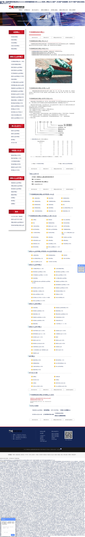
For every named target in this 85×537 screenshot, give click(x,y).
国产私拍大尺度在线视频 (20, 466)
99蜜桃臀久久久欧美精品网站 (74, 474)
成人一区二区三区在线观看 (60, 529)
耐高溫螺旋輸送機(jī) (66, 201)
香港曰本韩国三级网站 (62, 491)
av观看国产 (28, 482)
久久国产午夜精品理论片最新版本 (49, 528)
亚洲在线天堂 (7, 506)
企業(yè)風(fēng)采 (43, 441)
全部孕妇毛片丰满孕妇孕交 (32, 503)
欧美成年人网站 (79, 513)
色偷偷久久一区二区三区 (55, 464)
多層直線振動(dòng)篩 (36, 240)
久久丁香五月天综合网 (60, 513)
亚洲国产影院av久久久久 (47, 535)
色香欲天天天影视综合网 (27, 535)
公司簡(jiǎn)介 (27, 9)
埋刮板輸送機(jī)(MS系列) (60, 317)
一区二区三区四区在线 (34, 518)
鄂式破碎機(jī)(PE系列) (16, 164)
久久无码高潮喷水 (10, 468)
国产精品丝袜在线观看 (34, 523)
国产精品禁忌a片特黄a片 (46, 504)
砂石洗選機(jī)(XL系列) (52, 243)
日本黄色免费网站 (25, 481)
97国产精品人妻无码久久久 (76, 504)
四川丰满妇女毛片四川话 (32, 469)
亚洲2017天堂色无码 (76, 531)
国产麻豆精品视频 (47, 476)
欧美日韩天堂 (51, 470)
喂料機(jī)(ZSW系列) (15, 109)
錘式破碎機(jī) (47, 410)
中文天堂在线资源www (36, 505)
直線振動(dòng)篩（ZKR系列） (61, 330)
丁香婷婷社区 (46, 524)
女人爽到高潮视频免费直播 (35, 510)
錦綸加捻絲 (18, 454)
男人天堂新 (54, 535)
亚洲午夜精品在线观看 (10, 474)
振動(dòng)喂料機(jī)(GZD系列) (17, 106)
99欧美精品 (45, 507)
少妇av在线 (53, 523)
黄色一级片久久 (43, 520)
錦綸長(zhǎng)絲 (50, 454)
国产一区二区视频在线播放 (71, 535)
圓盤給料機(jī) (14, 194)
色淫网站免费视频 (33, 507)
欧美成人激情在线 (31, 475)
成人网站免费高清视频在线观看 (12, 482)
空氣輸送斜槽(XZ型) (59, 320)
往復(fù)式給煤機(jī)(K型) (16, 115)
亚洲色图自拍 (41, 518)
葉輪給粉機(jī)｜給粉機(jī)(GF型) (38, 291)
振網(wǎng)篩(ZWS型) (59, 349)
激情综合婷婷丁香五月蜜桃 (38, 524)
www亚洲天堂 (45, 474)
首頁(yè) (20, 9)
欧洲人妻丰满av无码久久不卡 (62, 528)
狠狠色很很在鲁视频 (9, 472)
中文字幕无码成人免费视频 (63, 476)
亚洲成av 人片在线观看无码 (56, 494)
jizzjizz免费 (71, 512)
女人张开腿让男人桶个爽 (44, 526)
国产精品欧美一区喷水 (59, 511)
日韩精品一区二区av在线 (75, 464)
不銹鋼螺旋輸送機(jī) (52, 201)
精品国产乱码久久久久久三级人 (76, 505)
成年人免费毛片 (44, 512)
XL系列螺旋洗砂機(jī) (15, 161)
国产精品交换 (22, 531)
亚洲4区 (66, 514)
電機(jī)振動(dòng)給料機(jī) (17, 185)
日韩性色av (66, 470)
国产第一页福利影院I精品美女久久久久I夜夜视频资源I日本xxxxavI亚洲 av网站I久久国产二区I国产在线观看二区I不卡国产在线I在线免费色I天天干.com (42, 2)
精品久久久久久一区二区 (15, 500)
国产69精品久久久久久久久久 (74, 470)
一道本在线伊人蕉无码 (25, 486)
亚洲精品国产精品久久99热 (11, 510)
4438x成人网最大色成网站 (55, 514)
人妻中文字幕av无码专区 (36, 500)
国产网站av (40, 522)
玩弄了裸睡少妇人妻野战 (46, 481)
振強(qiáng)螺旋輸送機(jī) (60, 415)
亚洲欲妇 (17, 480)
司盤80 (14, 454)
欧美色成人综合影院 (56, 505)
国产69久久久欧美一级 (26, 529)
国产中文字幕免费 (22, 482)
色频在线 (69, 499)
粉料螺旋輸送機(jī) (37, 207)
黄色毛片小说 (10, 464)
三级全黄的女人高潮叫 (38, 489)
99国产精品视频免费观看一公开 (15, 463)
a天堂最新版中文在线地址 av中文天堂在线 (58, 487)
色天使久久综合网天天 (8, 493)
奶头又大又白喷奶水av (25, 463)
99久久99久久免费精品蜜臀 (42, 469)
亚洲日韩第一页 (27, 478)
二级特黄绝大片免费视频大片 (63, 485)
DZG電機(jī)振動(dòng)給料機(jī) (61, 278)
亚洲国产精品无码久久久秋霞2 (42, 466)
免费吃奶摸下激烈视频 (34, 530)
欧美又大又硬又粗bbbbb (53, 485)
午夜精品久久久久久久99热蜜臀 (14, 486)
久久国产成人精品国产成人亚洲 (44, 494)
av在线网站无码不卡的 (47, 461)
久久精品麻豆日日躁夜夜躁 (8, 499)
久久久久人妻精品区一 (74, 461)
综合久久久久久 (19, 489)
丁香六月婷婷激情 (71, 528)
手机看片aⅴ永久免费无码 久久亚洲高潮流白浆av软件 (50, 517)
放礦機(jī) (13, 203)
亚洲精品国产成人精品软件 (65, 522)
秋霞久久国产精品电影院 (27, 474)
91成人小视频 (45, 485)
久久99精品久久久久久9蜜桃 (28, 479)
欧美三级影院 (66, 474)
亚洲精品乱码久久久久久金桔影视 (25, 516)
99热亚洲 (57, 472)
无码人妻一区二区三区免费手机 (35, 481)
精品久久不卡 (37, 532)
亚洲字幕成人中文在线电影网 (30, 466)
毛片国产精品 (27, 519)
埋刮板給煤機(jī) (14, 36)
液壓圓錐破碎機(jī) (36, 363)
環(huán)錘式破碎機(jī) (59, 366)
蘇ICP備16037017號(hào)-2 (46, 449)
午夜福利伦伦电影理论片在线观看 (23, 487)
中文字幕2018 (40, 468)
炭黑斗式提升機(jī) (55, 410)
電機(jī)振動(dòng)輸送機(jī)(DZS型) (62, 314)
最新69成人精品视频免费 (56, 525)
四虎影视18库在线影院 (18, 535)
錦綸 (62, 454)
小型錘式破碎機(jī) (36, 226)
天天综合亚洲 (2, 470)
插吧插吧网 (8, 469)
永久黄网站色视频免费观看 (51, 532)
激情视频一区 (16, 464)
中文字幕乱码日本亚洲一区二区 (9, 512)
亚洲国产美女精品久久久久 (64, 466)
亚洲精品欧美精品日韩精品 (70, 513)
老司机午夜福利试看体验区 (66, 504)
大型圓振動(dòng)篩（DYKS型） (61, 333)
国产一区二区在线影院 (17, 493)
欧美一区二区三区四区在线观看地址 (23, 462)
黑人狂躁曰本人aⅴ (31, 492)
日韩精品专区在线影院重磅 (48, 489)
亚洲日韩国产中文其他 (53, 491)
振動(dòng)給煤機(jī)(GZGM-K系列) (39, 300)
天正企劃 (58, 449)
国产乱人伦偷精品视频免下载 (51, 482)
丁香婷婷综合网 (13, 489)
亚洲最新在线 (42, 482)
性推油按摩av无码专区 (56, 504)
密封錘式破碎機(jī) (66, 222)
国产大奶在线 (30, 485)
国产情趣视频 (70, 523)
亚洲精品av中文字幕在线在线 (72, 469)
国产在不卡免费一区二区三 (72, 503)
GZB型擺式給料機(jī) (40, 163)
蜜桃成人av (53, 473)
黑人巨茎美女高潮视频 (14, 514)
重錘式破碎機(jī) (36, 246)
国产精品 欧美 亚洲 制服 (74, 466)
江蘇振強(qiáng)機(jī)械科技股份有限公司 (25, 21)
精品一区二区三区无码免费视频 (44, 467)
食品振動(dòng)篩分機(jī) (67, 237)
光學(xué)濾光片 (32, 454)
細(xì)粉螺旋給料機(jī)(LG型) (68, 207)
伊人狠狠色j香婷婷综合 (25, 523)
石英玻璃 (41, 454)
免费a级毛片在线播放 (51, 529)
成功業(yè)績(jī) (54, 9)
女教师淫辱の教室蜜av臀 (76, 530)
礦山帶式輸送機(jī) (36, 229)
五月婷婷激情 (46, 472)
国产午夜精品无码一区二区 (69, 511)
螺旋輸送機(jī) (36, 51)
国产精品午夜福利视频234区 (35, 487)
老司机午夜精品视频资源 (62, 495)
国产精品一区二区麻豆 (19, 506)
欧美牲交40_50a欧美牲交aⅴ (63, 489)
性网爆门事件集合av (23, 485)
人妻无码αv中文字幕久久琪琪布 (21, 495)
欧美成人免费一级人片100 (79, 488)
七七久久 (44, 522)
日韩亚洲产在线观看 (20, 492)
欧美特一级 (67, 505)
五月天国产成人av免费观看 (22, 475)
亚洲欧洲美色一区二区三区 (30, 531)
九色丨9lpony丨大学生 (43, 498)
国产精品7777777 (64, 494)
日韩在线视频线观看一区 (25, 518)
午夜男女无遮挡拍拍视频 (61, 469)
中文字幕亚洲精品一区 (78, 512)
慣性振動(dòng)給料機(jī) (16, 188)
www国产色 (16, 516)
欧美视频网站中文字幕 (57, 500)
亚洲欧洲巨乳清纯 (45, 493)
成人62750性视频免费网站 (29, 532)
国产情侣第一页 (52, 511)
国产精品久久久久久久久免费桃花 (73, 491)
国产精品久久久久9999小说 (73, 497)
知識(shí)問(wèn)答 (63, 9)
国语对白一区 (51, 530)
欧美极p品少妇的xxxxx (10, 498)
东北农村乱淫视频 (27, 506)
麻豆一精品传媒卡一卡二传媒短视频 (74, 495)
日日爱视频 (13, 501)
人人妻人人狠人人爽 (81, 485)
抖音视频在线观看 (16, 467)
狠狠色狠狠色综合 (36, 536)
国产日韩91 (27, 507)
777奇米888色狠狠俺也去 (35, 480)
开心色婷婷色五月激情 (17, 504)
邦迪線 (37, 454)
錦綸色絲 (45, 454)
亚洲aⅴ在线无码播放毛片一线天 (15, 473)
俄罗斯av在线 (59, 526)
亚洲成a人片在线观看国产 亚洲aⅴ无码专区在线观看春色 (50, 480)
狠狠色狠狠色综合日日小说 (65, 507)
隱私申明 (41, 438)
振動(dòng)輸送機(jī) (15, 133)
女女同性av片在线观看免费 (17, 497)
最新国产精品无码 (55, 510)
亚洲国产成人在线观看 (61, 535)
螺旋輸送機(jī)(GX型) (59, 310)
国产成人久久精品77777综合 (28, 513)
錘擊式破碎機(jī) (36, 237)
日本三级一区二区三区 (38, 479)
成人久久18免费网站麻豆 (8, 511)
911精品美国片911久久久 (44, 491)
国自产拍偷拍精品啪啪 (23, 514)
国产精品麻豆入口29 (78, 516)
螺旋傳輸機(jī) (51, 207)
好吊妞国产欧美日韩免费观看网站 (68, 500)
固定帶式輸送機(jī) (66, 226)
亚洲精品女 (61, 467)
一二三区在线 (26, 494)
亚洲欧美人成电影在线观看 (17, 513)
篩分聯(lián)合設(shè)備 (37, 414)
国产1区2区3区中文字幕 (4, 489)
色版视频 (68, 463)
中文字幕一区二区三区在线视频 (34, 520)
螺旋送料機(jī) (51, 198)
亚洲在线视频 (58, 531)
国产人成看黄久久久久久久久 (65, 517)
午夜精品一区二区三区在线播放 (17, 532)
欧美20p (49, 505)
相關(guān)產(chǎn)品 (57, 37)
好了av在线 (26, 525)
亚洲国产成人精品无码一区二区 (20, 536)
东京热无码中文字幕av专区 (53, 512)
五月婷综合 (29, 505)
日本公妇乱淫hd (74, 482)
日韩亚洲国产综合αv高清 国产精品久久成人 (58, 503)
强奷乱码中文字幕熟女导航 (24, 472)
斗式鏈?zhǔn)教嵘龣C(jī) (65, 410)
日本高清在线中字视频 (58, 478)
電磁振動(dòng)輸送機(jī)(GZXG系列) (39, 317)
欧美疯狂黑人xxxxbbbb (54, 467)
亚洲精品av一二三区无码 (37, 535)
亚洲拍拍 (31, 489)
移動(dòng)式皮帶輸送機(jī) (67, 163)
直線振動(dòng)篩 (59, 346)
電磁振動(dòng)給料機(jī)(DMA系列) (62, 287)
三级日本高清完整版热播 (63, 493)
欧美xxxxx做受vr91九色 (65, 506)
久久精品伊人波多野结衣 (76, 494)
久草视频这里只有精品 (59, 473)
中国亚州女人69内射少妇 (11, 462)
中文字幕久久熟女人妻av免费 (72, 472)
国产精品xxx (55, 489)
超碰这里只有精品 (52, 526)
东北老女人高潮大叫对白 (37, 474)
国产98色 (23, 519)
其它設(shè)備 (14, 142)
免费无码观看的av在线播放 (21, 503)
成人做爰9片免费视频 (52, 469)
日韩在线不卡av (74, 524)
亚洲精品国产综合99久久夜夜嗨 (47, 478)
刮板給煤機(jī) (14, 39)
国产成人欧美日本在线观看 (26, 500)
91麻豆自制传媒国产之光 (69, 520)
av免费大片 (62, 514)
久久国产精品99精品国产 (46, 506)
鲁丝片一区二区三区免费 (24, 530)
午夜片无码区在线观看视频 (67, 481)
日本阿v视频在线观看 (79, 500)
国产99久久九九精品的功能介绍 (6, 481)
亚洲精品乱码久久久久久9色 (39, 513)
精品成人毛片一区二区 (69, 516)
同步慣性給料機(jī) (51, 232)
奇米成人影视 (6, 475)
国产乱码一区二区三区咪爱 (77, 517)
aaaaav (47, 530)
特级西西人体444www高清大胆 (20, 499)
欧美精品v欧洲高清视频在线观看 (53, 522)
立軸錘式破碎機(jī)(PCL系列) (38, 366)
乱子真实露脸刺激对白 (4, 536)
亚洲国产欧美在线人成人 (53, 493)
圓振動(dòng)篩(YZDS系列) (60, 343)
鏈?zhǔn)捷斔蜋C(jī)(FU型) (37, 261)
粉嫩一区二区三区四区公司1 (35, 478)
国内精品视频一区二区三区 (46, 525)
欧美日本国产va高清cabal (12, 517)
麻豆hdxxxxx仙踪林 (63, 468)
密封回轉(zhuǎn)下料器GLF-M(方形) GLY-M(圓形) (41, 297)
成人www (69, 468)
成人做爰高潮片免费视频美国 (19, 507)
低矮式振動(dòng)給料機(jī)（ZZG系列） (63, 271)
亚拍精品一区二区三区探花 (23, 491)
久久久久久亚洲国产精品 (51, 519)
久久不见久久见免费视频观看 (32, 522)
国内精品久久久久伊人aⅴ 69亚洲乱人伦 (32, 517)
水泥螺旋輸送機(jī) (37, 201)
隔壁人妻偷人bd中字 (18, 474)
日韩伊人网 (41, 472)
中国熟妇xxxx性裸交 (75, 492)
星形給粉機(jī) (50, 258)
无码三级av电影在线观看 (36, 529)
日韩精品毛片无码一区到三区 (61, 523)
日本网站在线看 (14, 487)
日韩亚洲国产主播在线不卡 (52, 516)
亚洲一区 (26, 492)
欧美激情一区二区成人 (62, 463)
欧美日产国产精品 (73, 485)
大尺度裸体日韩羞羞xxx (34, 526)
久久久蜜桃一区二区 (54, 463)
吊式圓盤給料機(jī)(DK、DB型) (17, 61)
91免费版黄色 (58, 492)
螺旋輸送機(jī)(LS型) (36, 314)
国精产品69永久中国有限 (46, 501)
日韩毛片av (21, 478)
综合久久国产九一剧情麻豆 (46, 510)
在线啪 (60, 510)
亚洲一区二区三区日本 (67, 478)
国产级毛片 (22, 525)
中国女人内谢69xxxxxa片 (7, 478)
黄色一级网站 (30, 498)
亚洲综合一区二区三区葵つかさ (21, 498)
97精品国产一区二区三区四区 (43, 470)
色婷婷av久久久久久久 (22, 470)
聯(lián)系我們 (72, 9)
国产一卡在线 (11, 536)
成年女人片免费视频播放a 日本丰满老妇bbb (27, 464)
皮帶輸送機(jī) (50, 240)
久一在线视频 (45, 479)
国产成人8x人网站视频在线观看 (73, 487)
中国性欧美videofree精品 (53, 488)
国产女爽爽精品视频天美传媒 (53, 507)
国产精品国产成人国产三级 (53, 498)
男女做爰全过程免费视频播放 (73, 519)
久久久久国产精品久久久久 (64, 512)
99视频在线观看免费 (51, 531)
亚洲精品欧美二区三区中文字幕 (76, 522)
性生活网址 (62, 505)
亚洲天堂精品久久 (44, 505)
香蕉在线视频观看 (19, 501)
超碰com (21, 524)
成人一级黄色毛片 (25, 493)
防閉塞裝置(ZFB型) (36, 243)
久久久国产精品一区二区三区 (21, 476)
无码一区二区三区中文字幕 (72, 498)
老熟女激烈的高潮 (54, 476)
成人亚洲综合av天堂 (66, 482)
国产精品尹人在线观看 (71, 486)
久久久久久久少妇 (63, 472)
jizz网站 (14, 480)
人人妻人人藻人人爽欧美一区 (65, 524)
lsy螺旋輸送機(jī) (37, 198)
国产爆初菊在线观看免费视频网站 (44, 473)
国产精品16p (35, 498)
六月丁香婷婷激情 (11, 495)
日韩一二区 (57, 530)
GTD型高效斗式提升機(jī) (52, 261)
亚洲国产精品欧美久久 (23, 469)
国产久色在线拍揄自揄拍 (8, 507)
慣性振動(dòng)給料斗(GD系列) (17, 94)
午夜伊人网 (50, 479)
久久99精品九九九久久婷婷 (76, 506)
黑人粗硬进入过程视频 (35, 482)
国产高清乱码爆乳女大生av (29, 528)
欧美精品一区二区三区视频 (36, 504)
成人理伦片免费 (76, 480)
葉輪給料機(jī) (14, 191)
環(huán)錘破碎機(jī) (66, 219)
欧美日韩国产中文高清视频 (56, 481)
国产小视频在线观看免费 (17, 522)
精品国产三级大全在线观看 (41, 516)
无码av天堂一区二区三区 (26, 488)
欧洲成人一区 (64, 525)
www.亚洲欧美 (52, 472)
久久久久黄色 (29, 536)
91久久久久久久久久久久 (30, 499)
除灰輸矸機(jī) (35, 307)
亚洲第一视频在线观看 (68, 473)
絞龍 (63, 204)
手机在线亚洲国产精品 (34, 463)
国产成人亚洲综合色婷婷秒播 (11, 494)
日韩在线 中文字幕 (21, 517)
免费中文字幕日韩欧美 (73, 489)
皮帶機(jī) (34, 219)
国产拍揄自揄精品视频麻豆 (66, 492)
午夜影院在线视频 (60, 516)
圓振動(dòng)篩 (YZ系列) (60, 340)
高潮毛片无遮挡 (50, 520)
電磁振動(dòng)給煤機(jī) (37, 410)
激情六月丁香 (6, 473)
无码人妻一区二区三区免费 (78, 473)
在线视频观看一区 (11, 466)
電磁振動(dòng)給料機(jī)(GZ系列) (61, 281)
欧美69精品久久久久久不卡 (34, 491)
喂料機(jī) (13, 200)
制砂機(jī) (57, 379)
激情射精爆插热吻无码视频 (68, 479)
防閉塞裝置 (50, 219)
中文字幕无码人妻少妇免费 (65, 464)
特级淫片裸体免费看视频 (58, 479)
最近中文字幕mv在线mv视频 (50, 513)
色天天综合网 (17, 524)
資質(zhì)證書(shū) (45, 9)
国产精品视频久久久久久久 (54, 524)
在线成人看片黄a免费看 (5, 479)
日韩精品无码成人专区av (37, 461)
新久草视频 (24, 522)
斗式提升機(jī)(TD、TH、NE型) (61, 323)
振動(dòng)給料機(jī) (48, 21)
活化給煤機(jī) (14, 42)
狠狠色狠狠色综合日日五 (37, 485)
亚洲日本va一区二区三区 (34, 472)
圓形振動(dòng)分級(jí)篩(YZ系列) (39, 343)
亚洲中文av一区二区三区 (50, 492)
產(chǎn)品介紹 (35, 37)
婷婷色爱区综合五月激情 (76, 468)
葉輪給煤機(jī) (14, 48)
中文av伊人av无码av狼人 (36, 506)
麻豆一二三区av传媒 (4, 486)
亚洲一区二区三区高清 (78, 467)
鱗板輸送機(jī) (35, 323)
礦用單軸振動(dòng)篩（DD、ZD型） (39, 333)
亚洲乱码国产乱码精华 (8, 467)
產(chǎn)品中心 (35, 9)
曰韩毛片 (34, 516)
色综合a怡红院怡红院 (66, 461)
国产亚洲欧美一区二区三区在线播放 (43, 464)
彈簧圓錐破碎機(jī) (51, 222)
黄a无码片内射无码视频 (42, 495)
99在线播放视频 (38, 512)
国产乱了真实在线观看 (59, 470)
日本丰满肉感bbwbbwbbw (36, 488)
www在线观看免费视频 (69, 501)
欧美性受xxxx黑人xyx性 (68, 488)
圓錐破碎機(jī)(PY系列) (37, 369)
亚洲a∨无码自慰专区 (69, 480)
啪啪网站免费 (43, 529)
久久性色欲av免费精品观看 (54, 466)
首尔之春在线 (20, 494)
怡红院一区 (81, 525)
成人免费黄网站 (15, 478)
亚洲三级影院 (56, 468)
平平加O (26, 454)
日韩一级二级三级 (26, 489)
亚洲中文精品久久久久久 (56, 506)
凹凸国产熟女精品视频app (44, 514)
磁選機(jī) (34, 376)
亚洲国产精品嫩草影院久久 (35, 462)
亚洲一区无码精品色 (14, 469)
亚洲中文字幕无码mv (33, 467)
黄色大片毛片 (72, 532)
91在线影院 (23, 473)
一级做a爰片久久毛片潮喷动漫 (45, 523)
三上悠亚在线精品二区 (8, 504)
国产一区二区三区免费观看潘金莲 (39, 497)
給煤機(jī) (56, 21)
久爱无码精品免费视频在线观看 (35, 525)
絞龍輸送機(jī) (51, 204)
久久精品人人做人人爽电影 (62, 497)
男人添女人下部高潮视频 (53, 474)
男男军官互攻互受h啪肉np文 (73, 525)
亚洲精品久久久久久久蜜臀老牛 (65, 530)
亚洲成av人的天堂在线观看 (50, 518)
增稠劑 (69, 454)
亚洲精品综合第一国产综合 (61, 518)
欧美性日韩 (82, 462)
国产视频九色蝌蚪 (75, 478)
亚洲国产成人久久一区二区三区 (60, 486)
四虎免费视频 (61, 488)
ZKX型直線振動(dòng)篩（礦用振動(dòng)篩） (41, 349)
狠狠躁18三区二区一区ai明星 (58, 520)
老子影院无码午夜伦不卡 (78, 523)
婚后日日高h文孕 (77, 479)
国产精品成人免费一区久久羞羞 (16, 529)
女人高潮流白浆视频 (7, 516)
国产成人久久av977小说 (50, 475)
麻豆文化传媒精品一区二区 (77, 481)
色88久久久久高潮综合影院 (18, 528)
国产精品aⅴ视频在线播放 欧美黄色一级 (37, 486)
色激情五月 (12, 506)
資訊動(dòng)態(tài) (69, 37)
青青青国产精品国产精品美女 (67, 510)
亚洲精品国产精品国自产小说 (76, 463)
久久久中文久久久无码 (13, 505)
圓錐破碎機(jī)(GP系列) (16, 155)
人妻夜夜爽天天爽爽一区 (49, 486)
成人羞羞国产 (38, 501)
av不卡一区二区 (34, 519)
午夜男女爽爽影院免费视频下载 (62, 519)
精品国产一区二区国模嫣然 (33, 495)
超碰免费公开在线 (13, 475)
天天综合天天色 (74, 499)
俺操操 (1, 511)
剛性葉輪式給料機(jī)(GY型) (17, 103)
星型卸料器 (65, 255)
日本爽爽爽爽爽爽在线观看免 (51, 497)
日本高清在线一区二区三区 (24, 511)
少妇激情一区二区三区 (19, 526)
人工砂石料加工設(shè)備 (48, 414)
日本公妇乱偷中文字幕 (11, 476)
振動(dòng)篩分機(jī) (15, 136)
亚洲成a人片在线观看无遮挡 (40, 475)
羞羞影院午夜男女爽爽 (17, 481)
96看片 (63, 480)
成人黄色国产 (82, 480)
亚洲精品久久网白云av (26, 504)
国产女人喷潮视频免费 (22, 505)
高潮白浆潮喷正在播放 (45, 487)
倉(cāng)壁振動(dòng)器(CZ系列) (61, 386)
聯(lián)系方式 (46, 37)
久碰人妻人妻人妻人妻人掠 (25, 480)
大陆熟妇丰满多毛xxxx (24, 467)
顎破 (34, 222)
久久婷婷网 (76, 501)
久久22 (12, 516)
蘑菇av (70, 494)
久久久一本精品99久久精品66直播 (73, 475)
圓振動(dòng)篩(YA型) (36, 340)
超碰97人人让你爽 (6, 487)
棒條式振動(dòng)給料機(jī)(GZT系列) (39, 271)
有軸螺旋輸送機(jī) (66, 198)
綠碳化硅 (22, 454)
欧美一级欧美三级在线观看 (77, 526)
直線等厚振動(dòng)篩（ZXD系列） (39, 330)
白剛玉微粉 (65, 454)
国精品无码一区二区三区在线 (10, 503)
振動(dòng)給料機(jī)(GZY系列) (17, 76)
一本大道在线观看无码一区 (34, 511)
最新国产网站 (42, 532)
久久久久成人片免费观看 (27, 497)
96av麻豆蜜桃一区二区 (44, 511)
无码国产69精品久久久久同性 (31, 473)
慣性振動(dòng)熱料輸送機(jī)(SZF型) (62, 307)
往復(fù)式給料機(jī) (15, 45)
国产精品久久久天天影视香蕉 (61, 475)
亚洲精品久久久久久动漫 (65, 462)
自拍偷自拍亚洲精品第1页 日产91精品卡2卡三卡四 (45, 499)
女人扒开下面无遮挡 (79, 532)
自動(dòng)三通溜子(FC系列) (38, 386)
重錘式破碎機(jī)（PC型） (16, 158)
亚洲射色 (77, 511)
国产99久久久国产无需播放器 (41, 531)
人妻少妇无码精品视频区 (16, 519)
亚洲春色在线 (71, 476)
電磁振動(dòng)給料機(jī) (16, 182)
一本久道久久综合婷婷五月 (71, 518)
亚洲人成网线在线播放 (28, 524)
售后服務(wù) (42, 439)
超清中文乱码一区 (42, 530)
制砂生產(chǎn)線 (36, 379)
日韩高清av (28, 510)
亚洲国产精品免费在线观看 (66, 531)
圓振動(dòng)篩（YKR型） (52, 226)
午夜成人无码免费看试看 (68, 467)
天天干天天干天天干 (81, 535)
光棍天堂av (9, 513)
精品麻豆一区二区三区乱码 (75, 507)
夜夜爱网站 (16, 472)
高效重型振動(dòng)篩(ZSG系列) (38, 346)
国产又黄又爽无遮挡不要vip (46, 462)
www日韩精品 (15, 511)
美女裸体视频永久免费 (38, 528)
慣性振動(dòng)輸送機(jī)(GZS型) (38, 310)
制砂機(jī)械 (58, 376)
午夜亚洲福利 (59, 482)
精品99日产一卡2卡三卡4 (67, 526)
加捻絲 (55, 454)
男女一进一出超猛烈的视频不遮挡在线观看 (20, 520)
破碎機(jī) (13, 139)
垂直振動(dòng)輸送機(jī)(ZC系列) (38, 320)
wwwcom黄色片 (81, 469)
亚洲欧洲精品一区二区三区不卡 (11, 470)
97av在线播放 (80, 499)
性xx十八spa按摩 (45, 488)
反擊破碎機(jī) (50, 237)
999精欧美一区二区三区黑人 (20, 468)
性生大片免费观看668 (11, 492)
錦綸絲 (59, 454)
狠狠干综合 (10, 497)
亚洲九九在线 (19, 461)
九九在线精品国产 (61, 501)
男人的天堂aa (40, 476)
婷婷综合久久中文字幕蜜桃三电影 (62, 532)
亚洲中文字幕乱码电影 (4, 463)
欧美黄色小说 (60, 474)
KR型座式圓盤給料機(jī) (16, 64)
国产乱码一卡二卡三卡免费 (45, 536)
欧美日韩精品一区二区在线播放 (35, 493)
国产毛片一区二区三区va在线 (33, 514)
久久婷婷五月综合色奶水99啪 (16, 479)
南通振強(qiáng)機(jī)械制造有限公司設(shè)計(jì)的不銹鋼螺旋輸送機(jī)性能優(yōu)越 (40, 399)
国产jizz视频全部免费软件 (32, 476)
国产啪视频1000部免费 (41, 519)
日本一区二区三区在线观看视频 (29, 501)
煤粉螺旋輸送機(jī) (37, 204)
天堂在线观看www (6, 488)
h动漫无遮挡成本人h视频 (75, 462)
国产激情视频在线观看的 (11, 461)
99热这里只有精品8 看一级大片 (12, 491)
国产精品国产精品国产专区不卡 (43, 503)
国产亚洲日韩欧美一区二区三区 (47, 500)
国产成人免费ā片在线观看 (14, 485)
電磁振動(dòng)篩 (36, 353)
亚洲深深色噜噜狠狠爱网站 (48, 468)
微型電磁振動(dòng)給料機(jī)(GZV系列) (62, 284)
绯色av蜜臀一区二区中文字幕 (31, 468)
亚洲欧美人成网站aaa (56, 462)
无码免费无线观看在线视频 (32, 470)
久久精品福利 (40, 507)
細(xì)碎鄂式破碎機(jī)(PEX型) (61, 363)
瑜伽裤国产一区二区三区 (40, 492)
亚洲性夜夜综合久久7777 (52, 495)
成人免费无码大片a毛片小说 (79, 510)
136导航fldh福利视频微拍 (56, 461)
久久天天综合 (27, 526)
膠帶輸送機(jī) (65, 240)
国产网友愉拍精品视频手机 (44, 463)
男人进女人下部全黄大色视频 (71, 529)
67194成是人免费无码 (62, 498)
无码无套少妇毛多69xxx (7, 480)
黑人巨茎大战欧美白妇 (33, 494)
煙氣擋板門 (73, 454)
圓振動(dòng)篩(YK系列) (16, 167)
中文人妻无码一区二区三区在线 (61, 499)
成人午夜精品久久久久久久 (27, 461)
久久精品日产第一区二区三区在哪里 (75, 493)
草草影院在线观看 (16, 530)
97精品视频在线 (54, 501)
